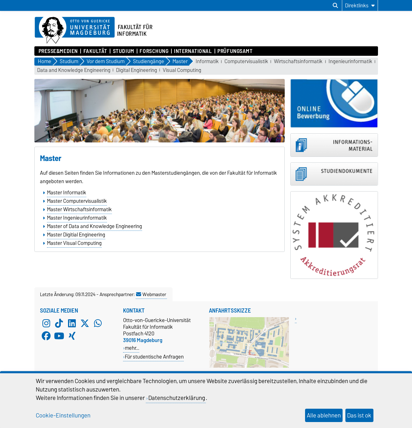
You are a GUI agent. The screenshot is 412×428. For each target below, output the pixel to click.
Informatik (207, 62)
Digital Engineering (136, 70)
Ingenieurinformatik (350, 62)
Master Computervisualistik (77, 201)
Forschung (154, 51)
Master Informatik (66, 192)
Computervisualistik (246, 62)
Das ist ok (359, 415)
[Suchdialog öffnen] (335, 5)
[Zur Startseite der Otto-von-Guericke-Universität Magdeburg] (74, 30)
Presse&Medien (58, 51)
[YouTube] (59, 335)
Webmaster (151, 294)
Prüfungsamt (234, 51)
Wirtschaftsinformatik (298, 62)
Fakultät (95, 51)
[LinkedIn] (72, 323)
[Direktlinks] (360, 5)
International (193, 51)
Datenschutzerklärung (176, 398)
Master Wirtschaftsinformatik (79, 209)
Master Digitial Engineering (76, 234)
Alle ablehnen (324, 415)
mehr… (132, 347)
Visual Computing (182, 70)
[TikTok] (59, 323)
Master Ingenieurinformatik (77, 218)
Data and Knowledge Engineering (73, 70)
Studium (123, 51)
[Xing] (72, 335)
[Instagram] (46, 323)
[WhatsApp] (98, 323)
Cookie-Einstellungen (63, 415)
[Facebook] (46, 335)
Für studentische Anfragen (154, 356)
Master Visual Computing (74, 243)
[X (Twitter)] (85, 323)
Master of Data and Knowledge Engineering (94, 226)
